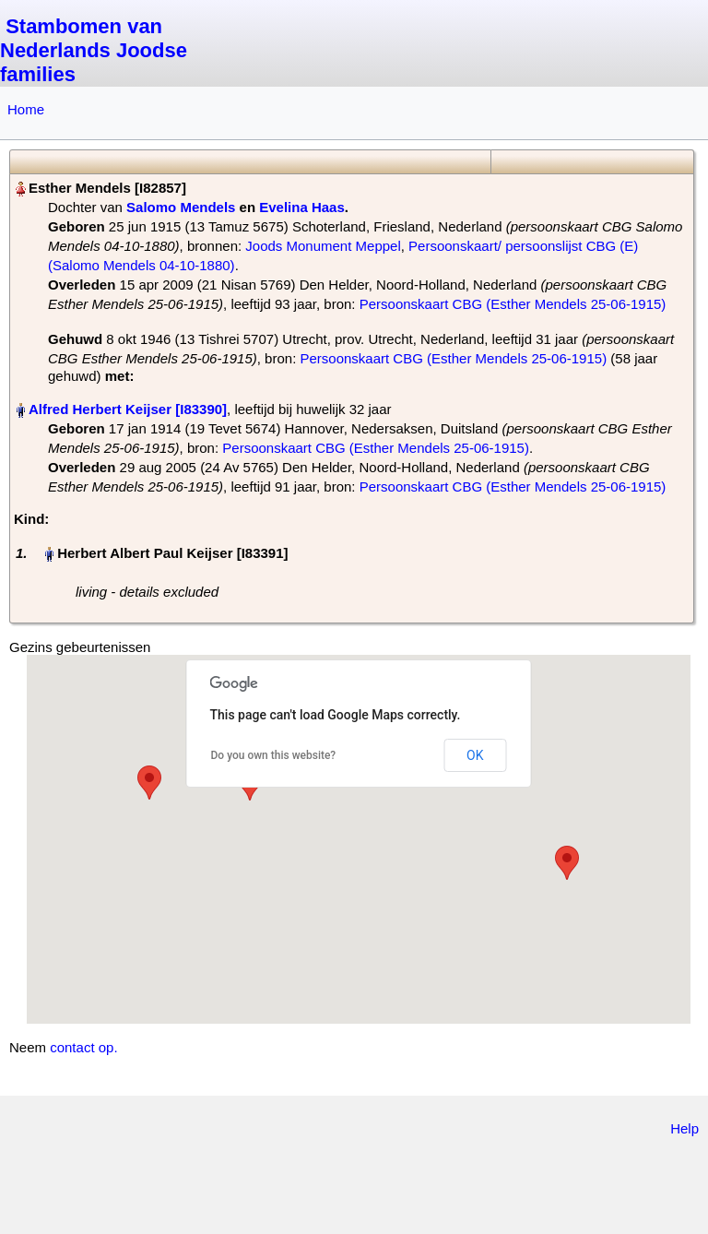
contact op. (83, 1047)
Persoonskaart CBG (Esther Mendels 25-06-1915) (513, 304)
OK (474, 755)
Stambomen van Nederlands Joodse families (93, 50)
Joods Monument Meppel (322, 246)
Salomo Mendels (180, 207)
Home (25, 109)
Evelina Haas (302, 207)
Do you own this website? (273, 755)
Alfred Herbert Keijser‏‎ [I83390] (128, 409)
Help (684, 1128)
